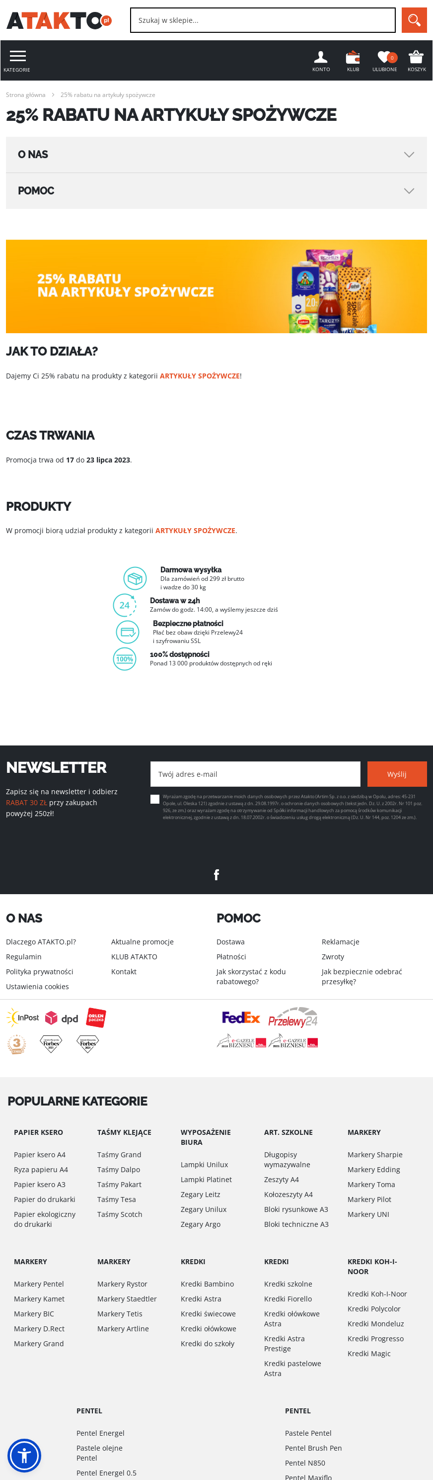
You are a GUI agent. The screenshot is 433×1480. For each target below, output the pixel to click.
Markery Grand (39, 1343)
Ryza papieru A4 (41, 1169)
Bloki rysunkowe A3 (296, 1209)
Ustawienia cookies (37, 986)
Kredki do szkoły (207, 1343)
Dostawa (230, 941)
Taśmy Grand (119, 1154)
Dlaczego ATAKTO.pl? (41, 941)
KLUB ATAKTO (134, 956)
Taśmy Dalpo (118, 1169)
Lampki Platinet (206, 1179)
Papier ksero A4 (40, 1154)
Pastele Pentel (308, 1433)
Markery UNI (368, 1214)
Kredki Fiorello (288, 1298)
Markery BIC (34, 1313)
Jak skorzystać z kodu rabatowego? (251, 976)
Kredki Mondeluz (376, 1323)
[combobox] (263, 20)
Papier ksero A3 (40, 1184)
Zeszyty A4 (281, 1179)
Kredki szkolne (288, 1284)
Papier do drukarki (44, 1199)
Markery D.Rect (39, 1328)
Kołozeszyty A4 (288, 1194)
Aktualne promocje (142, 941)
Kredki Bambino (207, 1284)
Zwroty (333, 956)
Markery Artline (123, 1328)
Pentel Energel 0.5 (106, 1473)
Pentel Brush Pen (313, 1448)
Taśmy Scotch (120, 1214)
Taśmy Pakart (119, 1184)
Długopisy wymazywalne (287, 1159)
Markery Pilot (369, 1199)
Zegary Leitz (200, 1194)
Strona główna (26, 95)
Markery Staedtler (127, 1298)
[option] (216, 616)
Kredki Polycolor (374, 1308)
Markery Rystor (122, 1284)
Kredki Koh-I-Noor (377, 1293)
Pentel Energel (100, 1433)
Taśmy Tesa (116, 1199)
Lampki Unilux (204, 1164)
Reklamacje (341, 941)
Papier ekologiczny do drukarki (44, 1219)
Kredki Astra (201, 1298)
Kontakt (124, 971)
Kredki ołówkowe (208, 1328)
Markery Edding (374, 1169)
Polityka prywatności (39, 971)
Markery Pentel (39, 1284)
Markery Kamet (39, 1298)
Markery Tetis (120, 1313)
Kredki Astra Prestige (284, 1343)
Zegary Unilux (203, 1209)
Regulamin (24, 956)
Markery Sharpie (375, 1154)
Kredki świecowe (208, 1313)
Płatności (231, 956)
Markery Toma (371, 1184)
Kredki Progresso (376, 1338)
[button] (24, 1455)
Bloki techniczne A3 (296, 1224)
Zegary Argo (200, 1224)
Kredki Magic (369, 1353)
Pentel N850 (305, 1463)
